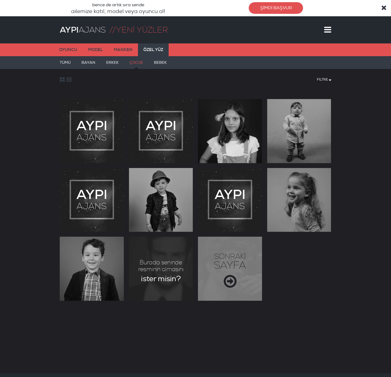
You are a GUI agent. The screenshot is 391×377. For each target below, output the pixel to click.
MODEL (95, 49)
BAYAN (88, 64)
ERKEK (112, 64)
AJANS (83, 30)
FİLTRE (324, 79)
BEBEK (160, 64)
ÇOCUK (136, 64)
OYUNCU (68, 49)
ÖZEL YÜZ (153, 49)
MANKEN (123, 49)
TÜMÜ (65, 64)
